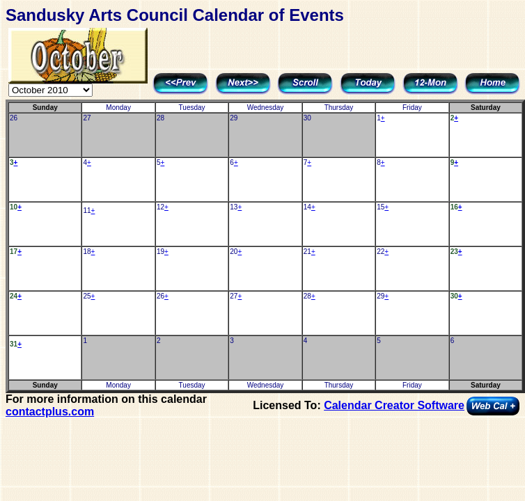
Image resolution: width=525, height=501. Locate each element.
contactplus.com (50, 412)
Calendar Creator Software (394, 405)
